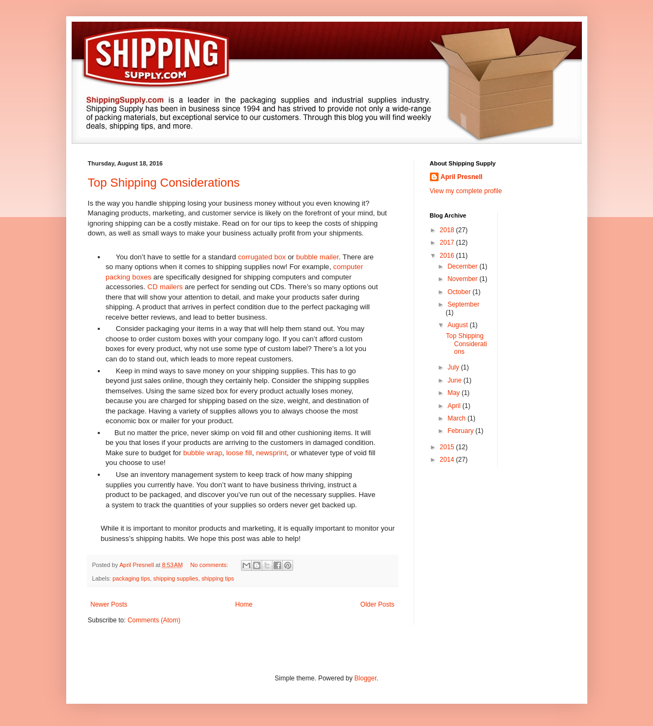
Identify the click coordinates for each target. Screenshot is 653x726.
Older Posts (377, 604)
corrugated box (262, 257)
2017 (448, 242)
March (457, 418)
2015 (448, 447)
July (454, 367)
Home (243, 604)
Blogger (365, 678)
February (461, 431)
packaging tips (131, 578)
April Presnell (462, 177)
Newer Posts (109, 604)
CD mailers (164, 287)
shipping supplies (175, 578)
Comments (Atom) (154, 620)
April (454, 406)
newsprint (271, 453)
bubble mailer (317, 257)
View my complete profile (466, 191)
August (458, 325)
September (463, 304)
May (454, 393)
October (459, 292)
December (463, 266)
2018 (448, 230)
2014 (448, 459)
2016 (448, 255)
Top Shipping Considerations (164, 182)
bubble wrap (202, 453)
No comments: (210, 565)
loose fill (239, 453)
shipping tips (217, 578)
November (463, 279)
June (455, 380)
